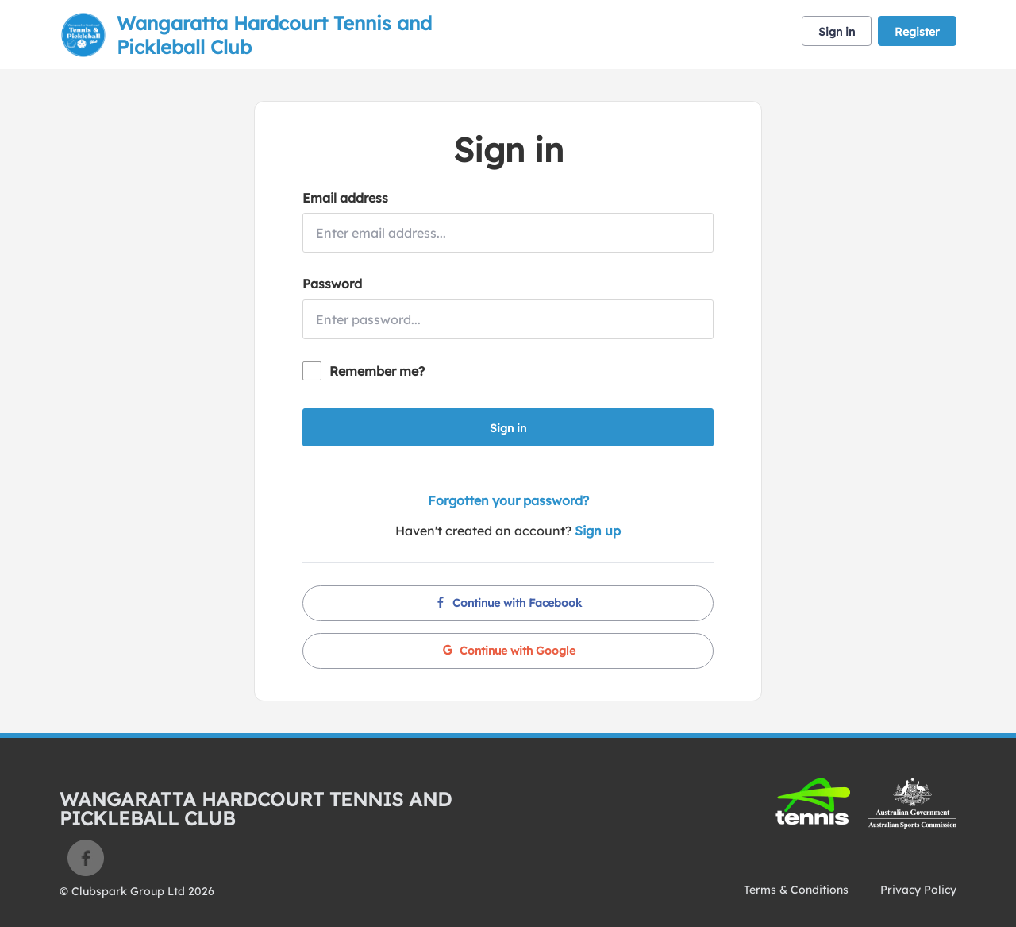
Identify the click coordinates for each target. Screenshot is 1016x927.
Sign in (836, 32)
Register (917, 32)
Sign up (598, 531)
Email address (345, 198)
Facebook (85, 858)
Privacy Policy (918, 890)
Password (332, 284)
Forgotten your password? (508, 500)
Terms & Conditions (796, 890)
